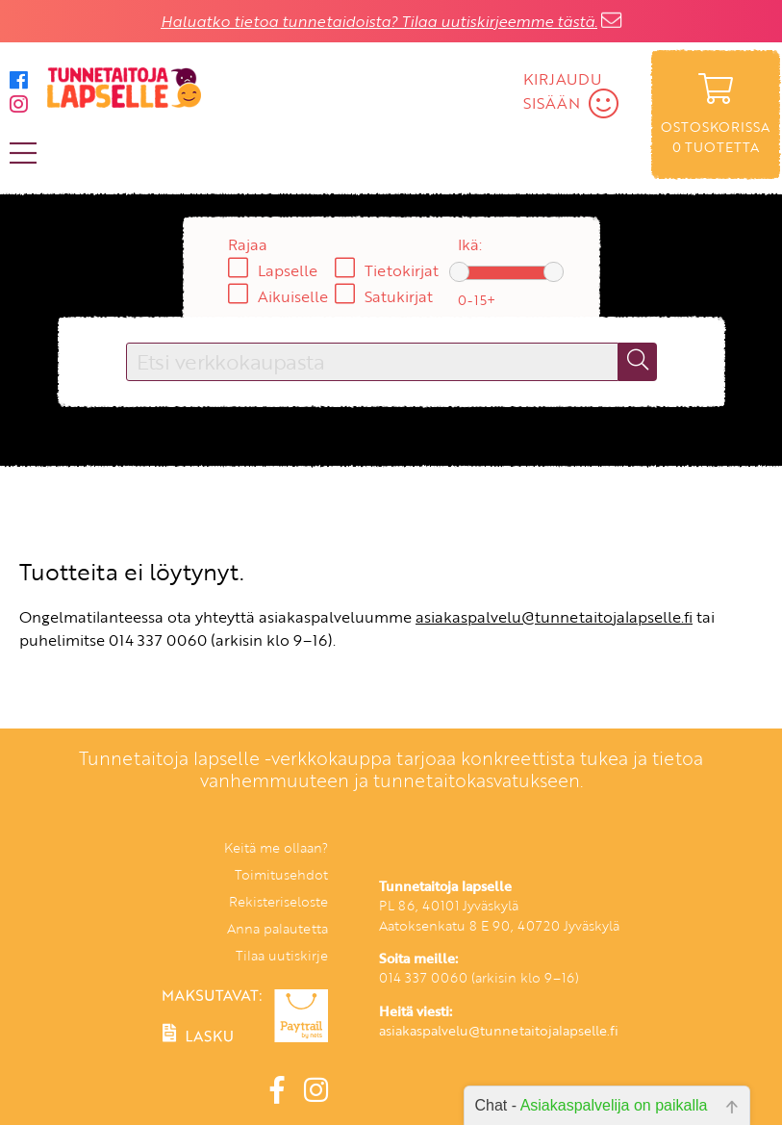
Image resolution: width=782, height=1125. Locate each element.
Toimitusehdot (281, 874)
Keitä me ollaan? (276, 847)
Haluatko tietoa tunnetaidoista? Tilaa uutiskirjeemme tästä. (379, 21)
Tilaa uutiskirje (282, 955)
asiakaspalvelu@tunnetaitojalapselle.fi (554, 616)
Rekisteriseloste (278, 901)
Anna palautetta (277, 928)
